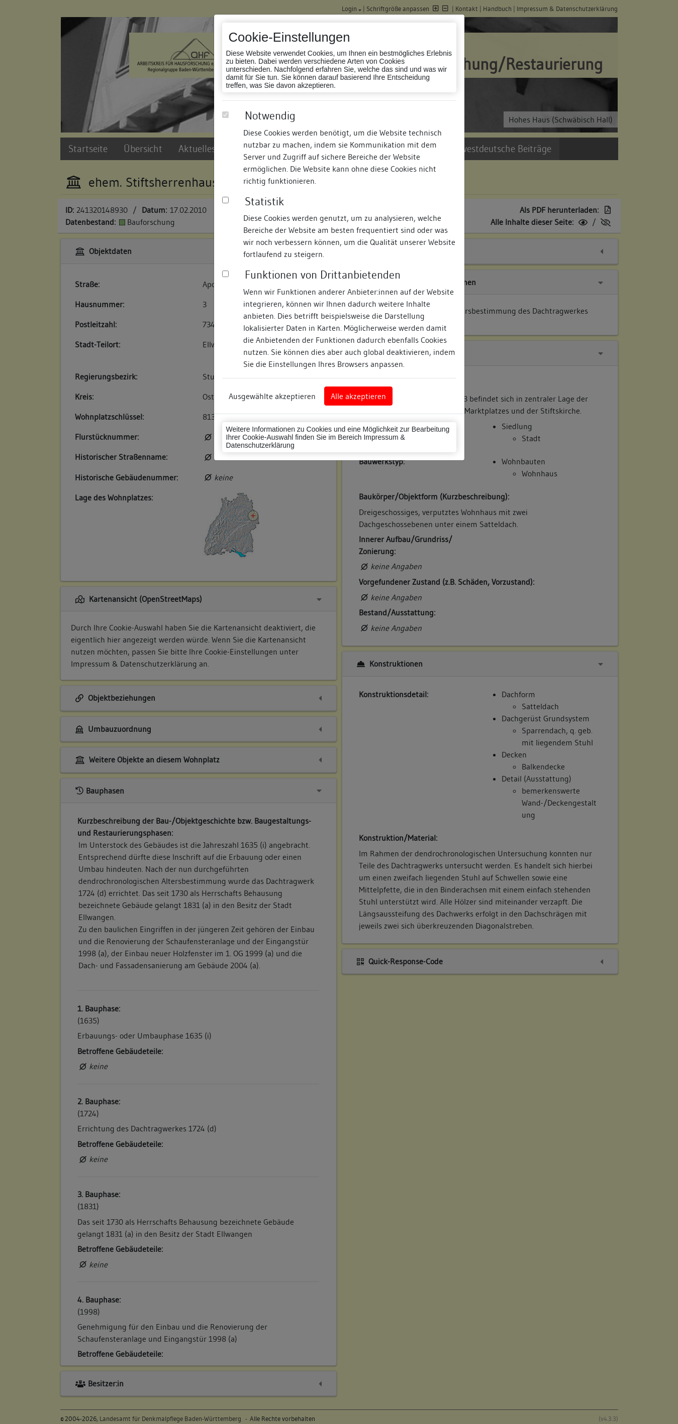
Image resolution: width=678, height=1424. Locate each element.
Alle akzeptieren (358, 396)
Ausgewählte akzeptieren (272, 396)
